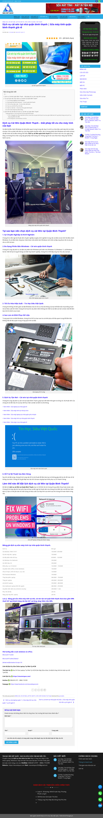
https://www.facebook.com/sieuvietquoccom (24, 684)
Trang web (55, 730)
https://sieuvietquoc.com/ (22, 676)
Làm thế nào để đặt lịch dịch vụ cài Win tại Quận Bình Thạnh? (22, 111)
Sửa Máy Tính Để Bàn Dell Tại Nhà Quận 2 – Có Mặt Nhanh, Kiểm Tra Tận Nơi (92, 128)
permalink (61, 696)
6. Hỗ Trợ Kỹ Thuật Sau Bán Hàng (14, 109)
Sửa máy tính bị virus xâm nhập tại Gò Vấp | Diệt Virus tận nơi (92, 143)
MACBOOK (72, 16)
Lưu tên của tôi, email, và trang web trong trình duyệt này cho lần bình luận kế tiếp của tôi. (35, 738)
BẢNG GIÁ (17, 16)
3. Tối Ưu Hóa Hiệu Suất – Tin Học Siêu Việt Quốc (18, 104)
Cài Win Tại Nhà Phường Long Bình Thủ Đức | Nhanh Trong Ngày (92, 136)
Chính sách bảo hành (85, 759)
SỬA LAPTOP (25, 16)
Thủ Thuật (82, 16)
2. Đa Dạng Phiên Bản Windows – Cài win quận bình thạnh (20, 102)
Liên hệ (81, 769)
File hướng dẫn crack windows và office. (17, 118)
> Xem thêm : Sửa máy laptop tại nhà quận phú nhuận (19, 414)
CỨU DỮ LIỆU (64, 16)
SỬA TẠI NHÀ (53, 16)
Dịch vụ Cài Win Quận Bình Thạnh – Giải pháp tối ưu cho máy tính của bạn (25, 96)
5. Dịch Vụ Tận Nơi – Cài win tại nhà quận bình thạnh (19, 108)
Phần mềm (83, 89)
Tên (6, 730)
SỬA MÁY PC (34, 16)
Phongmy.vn (69, 816)
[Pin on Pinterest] (41, 690)
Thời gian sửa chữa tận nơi (87, 765)
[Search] (88, 16)
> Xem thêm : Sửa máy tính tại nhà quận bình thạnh (19, 418)
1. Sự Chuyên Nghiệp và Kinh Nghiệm (15, 100)
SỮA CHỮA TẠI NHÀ (30, 21)
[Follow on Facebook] (96, 1)
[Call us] (99, 1)
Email (30, 730)
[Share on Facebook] (32, 690)
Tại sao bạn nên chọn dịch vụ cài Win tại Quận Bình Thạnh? (21, 98)
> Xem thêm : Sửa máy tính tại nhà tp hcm (15, 410)
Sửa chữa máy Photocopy (88, 92)
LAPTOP (18, 21)
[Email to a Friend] (38, 690)
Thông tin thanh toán (85, 762)
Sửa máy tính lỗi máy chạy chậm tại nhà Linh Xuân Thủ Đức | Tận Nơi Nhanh (92, 151)
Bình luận (8, 716)
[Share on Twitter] (35, 690)
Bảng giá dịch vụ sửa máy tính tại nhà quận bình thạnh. (20, 113)
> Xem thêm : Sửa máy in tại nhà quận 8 (15, 422)
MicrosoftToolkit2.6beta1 (11, 659)
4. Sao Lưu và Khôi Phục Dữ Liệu (14, 106)
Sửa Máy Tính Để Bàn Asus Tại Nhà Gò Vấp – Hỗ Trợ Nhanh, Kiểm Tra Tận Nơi (92, 120)
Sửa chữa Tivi (84, 98)
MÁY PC (22, 21)
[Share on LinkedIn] (44, 690)
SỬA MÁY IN (43, 16)
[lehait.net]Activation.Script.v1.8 (12, 662)
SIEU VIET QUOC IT (20, 32)
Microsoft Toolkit (8, 655)
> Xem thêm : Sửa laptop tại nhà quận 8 (15, 407)
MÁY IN (82, 82)
